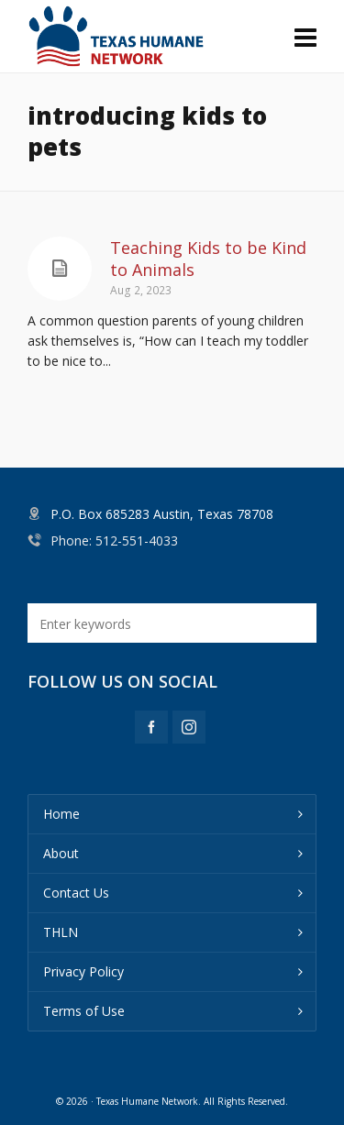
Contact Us (76, 892)
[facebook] (151, 727)
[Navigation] (305, 36)
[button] (293, 623)
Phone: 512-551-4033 (114, 540)
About (61, 853)
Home (61, 813)
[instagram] (188, 727)
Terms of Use (84, 1011)
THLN (60, 932)
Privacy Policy (83, 971)
